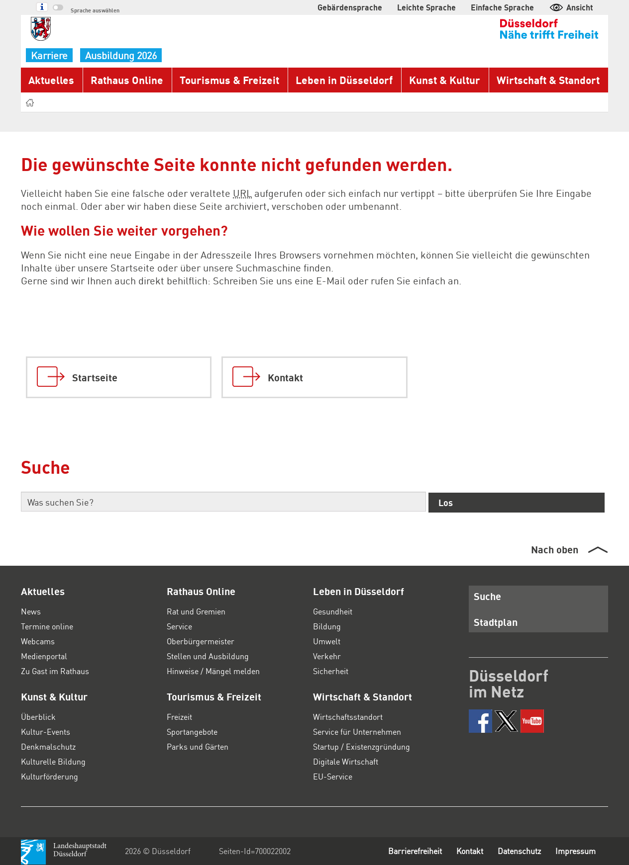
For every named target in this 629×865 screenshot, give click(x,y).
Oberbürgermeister (200, 641)
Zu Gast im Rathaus (56, 671)
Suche (486, 596)
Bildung (326, 626)
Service (180, 626)
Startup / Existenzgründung (361, 746)
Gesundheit (333, 611)
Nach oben (554, 549)
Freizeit (180, 716)
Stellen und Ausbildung (207, 656)
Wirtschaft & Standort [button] (546, 80)
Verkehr (326, 656)
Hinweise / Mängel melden (213, 671)
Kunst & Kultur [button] (444, 80)
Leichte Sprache (439, 7)
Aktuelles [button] (49, 80)
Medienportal (44, 656)
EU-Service (333, 776)
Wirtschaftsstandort (347, 716)
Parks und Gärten (198, 746)
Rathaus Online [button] (127, 80)
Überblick (37, 716)
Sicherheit (330, 671)
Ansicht (572, 7)
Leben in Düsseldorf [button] (344, 80)
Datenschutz (514, 851)
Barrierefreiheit (403, 851)
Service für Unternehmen (357, 731)
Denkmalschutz (48, 746)
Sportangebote (193, 731)
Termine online (47, 626)
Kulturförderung (48, 776)
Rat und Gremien (197, 611)
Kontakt (462, 851)
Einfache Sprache (508, 7)
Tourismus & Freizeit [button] (230, 80)
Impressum (574, 851)
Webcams (38, 641)
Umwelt (326, 641)
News (31, 611)
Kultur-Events (45, 731)
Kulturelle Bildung (52, 761)
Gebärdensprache (371, 7)
